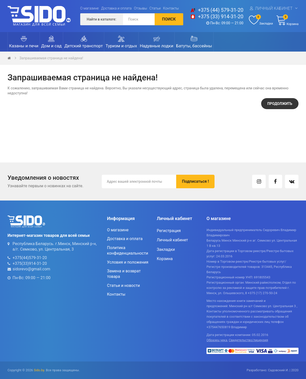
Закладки (166, 249)
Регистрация (169, 230)
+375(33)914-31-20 (30, 263)
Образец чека (217, 340)
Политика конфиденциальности (127, 250)
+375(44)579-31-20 (30, 257)
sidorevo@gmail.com (31, 269)
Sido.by (39, 370)
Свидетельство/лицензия (248, 340)
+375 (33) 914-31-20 (220, 17)
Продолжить (279, 104)
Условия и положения (127, 262)
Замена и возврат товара (124, 274)
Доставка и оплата (116, 8)
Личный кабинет (273, 8)
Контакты (171, 8)
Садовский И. (278, 370)
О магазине (89, 8)
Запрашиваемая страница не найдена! (51, 58)
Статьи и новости (123, 285)
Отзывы (140, 8)
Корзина (165, 258)
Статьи (155, 8)
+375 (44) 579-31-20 (220, 10)
